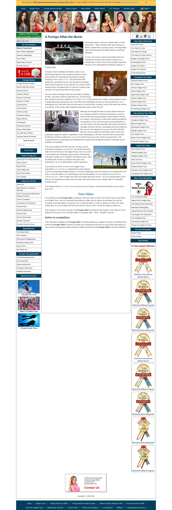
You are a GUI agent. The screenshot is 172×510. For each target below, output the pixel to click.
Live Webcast (107, 508)
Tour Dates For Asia (138, 48)
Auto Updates (21, 177)
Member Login (129, 8)
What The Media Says (24, 210)
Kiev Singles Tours (137, 84)
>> (130, 2)
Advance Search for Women (26, 136)
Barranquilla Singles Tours (140, 127)
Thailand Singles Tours (139, 152)
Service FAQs (21, 213)
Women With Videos (24, 129)
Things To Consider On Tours (141, 225)
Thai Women (21, 122)
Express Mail (21, 166)
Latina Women (22, 105)
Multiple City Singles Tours (140, 59)
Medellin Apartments (24, 271)
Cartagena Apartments (24, 268)
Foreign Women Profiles (53, 8)
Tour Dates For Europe (139, 52)
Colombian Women (23, 115)
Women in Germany (24, 98)
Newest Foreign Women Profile (111, 503)
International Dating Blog (139, 207)
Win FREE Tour (22, 249)
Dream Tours (21, 246)
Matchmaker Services (24, 62)
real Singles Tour (79, 99)
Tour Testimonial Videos (139, 197)
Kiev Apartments (22, 261)
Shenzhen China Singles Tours (142, 170)
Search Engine (71, 8)
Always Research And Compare (142, 211)
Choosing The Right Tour (139, 221)
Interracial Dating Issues (25, 242)
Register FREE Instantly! (29, 35)
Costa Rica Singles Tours (140, 141)
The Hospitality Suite (138, 218)
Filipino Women (22, 119)
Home (23, 8)
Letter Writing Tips (23, 170)
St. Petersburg (61, 169)
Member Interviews (23, 221)
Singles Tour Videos (138, 66)
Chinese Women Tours (139, 167)
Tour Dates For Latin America (141, 55)
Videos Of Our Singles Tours (141, 200)
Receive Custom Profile (135, 503)
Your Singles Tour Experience (141, 214)
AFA (70, 87)
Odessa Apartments (23, 264)
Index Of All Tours (137, 44)
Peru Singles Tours (137, 134)
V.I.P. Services (114, 8)
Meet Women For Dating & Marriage (26, 189)
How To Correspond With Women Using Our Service (28, 195)
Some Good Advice (23, 173)
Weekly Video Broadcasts (142, 204)
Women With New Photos (26, 87)
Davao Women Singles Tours (141, 163)
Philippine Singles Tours (139, 156)
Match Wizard (100, 8)
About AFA (20, 184)
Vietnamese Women (24, 126)
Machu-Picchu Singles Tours (141, 138)
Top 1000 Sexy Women (25, 133)
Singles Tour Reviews (138, 69)
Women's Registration (24, 55)
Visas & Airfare (136, 236)
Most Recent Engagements (26, 239)
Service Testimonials (24, 217)
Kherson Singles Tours (139, 88)
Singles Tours (35, 8)
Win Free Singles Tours (34, 508)
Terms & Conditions (23, 199)
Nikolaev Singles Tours (139, 105)
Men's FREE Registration (25, 52)
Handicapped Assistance (136, 508)
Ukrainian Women (23, 94)
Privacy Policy (22, 206)
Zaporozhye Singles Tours (140, 95)
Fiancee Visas (136, 233)
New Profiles (85, 8)
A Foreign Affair (68, 186)
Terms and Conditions (90, 508)
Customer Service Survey (25, 224)
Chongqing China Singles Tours (142, 174)
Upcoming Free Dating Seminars (28, 159)
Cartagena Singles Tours (139, 120)
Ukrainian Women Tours (139, 80)
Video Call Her (22, 163)
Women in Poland (23, 101)
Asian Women (22, 108)
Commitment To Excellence (26, 203)
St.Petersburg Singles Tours (140, 109)
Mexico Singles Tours (138, 124)
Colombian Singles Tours (139, 116)
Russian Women (22, 91)
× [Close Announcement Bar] (146, 2)
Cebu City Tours (136, 159)
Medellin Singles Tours (139, 131)
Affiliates (120, 508)
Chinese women (22, 112)
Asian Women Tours (138, 149)
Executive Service (23, 66)
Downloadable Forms (138, 62)
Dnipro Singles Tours (138, 91)
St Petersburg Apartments (26, 257)
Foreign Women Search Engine (83, 503)
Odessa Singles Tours (138, 102)
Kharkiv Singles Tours (138, 98)
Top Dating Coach (23, 232)
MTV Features (22, 235)
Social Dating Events (138, 73)
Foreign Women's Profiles (26, 83)
